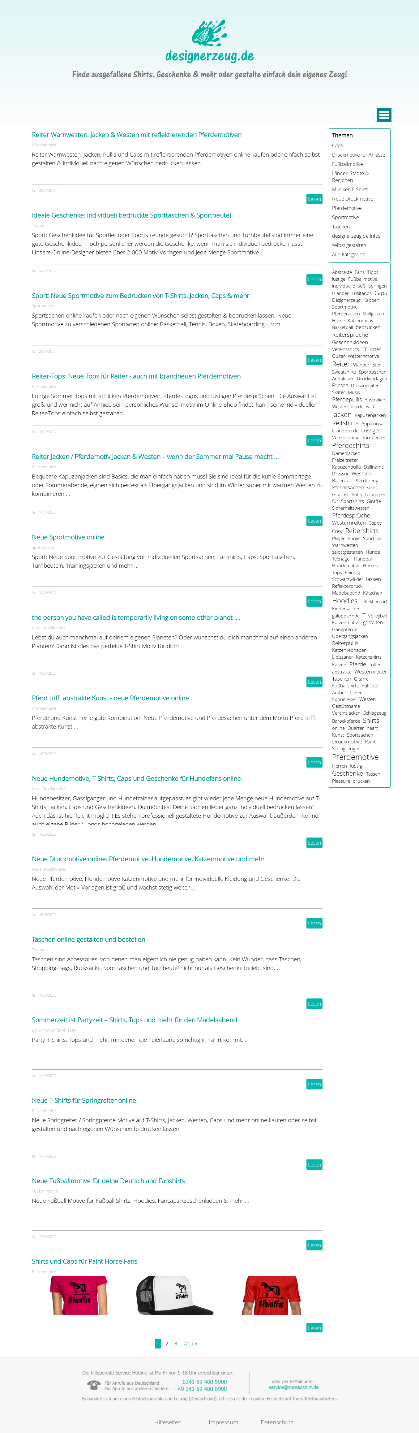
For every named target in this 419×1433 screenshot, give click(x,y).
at (379, 538)
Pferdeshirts (350, 445)
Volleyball (377, 616)
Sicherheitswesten (351, 508)
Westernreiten (349, 522)
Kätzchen (372, 593)
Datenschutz (277, 1422)
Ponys (354, 538)
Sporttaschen (373, 372)
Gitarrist (340, 494)
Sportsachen (360, 735)
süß (362, 286)
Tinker (355, 692)
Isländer (340, 293)
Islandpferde (345, 430)
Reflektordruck (347, 586)
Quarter (356, 728)
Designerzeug (346, 300)
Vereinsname (345, 437)
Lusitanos (362, 293)
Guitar (338, 356)
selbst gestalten (349, 245)
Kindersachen (346, 608)
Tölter (375, 664)
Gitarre (361, 679)
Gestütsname (346, 706)
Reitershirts (362, 530)
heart (372, 728)
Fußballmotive (45, 1191)
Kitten (376, 349)
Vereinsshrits (345, 349)
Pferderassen (346, 313)
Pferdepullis (347, 399)
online (338, 728)
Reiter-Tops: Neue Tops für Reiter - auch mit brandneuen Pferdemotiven (136, 376)
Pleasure (341, 781)
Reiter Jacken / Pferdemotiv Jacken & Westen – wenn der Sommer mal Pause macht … (155, 456)
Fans (360, 272)
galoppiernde (346, 616)
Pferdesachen (348, 487)
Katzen (339, 664)
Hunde (373, 552)
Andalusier (343, 378)
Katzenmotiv (360, 320)
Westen (367, 699)
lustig (356, 765)
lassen (373, 579)
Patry (357, 494)
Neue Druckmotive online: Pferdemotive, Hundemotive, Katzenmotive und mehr (148, 859)
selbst (373, 487)
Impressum (223, 1422)
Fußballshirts (345, 685)
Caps (337, 145)
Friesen (340, 385)
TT (364, 349)
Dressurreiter (365, 385)
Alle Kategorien (348, 254)
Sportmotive (43, 306)
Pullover (370, 685)
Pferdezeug (366, 480)
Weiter (190, 1343)
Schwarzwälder (347, 579)
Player (338, 538)
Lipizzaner (342, 657)
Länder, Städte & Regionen (350, 177)
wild (370, 406)
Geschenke (347, 773)
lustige (338, 279)
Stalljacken (373, 313)
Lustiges (371, 430)
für (335, 501)
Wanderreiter (367, 364)
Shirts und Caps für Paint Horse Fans (84, 1261)
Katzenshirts (369, 657)
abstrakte (342, 672)
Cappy (375, 523)
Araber (339, 692)
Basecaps (342, 480)
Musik (354, 392)
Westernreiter (370, 671)
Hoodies (344, 600)
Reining (352, 572)
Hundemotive (346, 565)
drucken (361, 781)
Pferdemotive (44, 145)
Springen (377, 286)
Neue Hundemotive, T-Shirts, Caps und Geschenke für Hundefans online (136, 778)
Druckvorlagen (372, 378)
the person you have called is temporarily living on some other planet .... (136, 617)
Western (361, 473)
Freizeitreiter (345, 460)
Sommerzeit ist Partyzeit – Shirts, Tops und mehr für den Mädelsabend (134, 1019)
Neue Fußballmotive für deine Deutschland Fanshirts (108, 1180)
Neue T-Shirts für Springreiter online (84, 1100)
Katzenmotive (346, 622)
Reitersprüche (350, 335)
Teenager (341, 559)
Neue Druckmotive (48, 627)
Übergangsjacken (350, 636)
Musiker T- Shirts (350, 189)
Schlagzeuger (346, 748)
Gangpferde (344, 629)
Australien (375, 399)
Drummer (375, 494)
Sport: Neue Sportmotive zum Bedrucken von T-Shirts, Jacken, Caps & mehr (140, 295)
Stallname (374, 467)
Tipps (372, 272)
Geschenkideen (350, 342)
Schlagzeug (375, 713)
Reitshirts (345, 423)
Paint (370, 741)
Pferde (357, 664)
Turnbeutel (373, 437)
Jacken (342, 414)
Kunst (338, 735)
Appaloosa (372, 423)
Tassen (373, 774)
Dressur (340, 473)
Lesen (314, 199)
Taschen (39, 225)
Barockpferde (346, 721)
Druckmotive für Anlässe (53, 1030)
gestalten (373, 622)
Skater (338, 392)
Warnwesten (345, 545)
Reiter (341, 363)
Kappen (371, 300)
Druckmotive (347, 741)
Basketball (342, 327)
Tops (337, 572)
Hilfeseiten (168, 1422)
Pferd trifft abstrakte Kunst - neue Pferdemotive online (110, 698)
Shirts (371, 720)
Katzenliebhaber (349, 650)
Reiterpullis (345, 643)
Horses (370, 565)
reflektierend (374, 601)
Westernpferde (347, 406)
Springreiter (344, 699)
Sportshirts (352, 501)
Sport (368, 538)
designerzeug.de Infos (356, 235)
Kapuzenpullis (346, 467)
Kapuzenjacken (370, 415)
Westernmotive (363, 356)
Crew (337, 531)
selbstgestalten (347, 552)
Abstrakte (342, 272)
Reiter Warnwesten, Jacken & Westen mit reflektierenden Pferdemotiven (137, 134)
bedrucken (368, 327)
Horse (338, 320)
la (33, 190)
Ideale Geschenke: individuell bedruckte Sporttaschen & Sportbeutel (131, 215)
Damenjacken (346, 453)
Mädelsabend (346, 593)
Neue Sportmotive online (68, 537)
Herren (339, 766)
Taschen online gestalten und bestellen (88, 939)
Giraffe (374, 501)
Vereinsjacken (346, 713)
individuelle (343, 286)
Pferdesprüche (351, 515)
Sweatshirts (344, 372)
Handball (363, 559)
